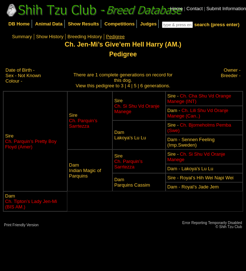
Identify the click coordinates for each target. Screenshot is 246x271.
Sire (30, 141)
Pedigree (115, 36)
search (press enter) (216, 24)
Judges (148, 24)
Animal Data (49, 24)
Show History (49, 36)
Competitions (119, 24)
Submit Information (226, 8)
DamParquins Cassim (132, 182)
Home (176, 8)
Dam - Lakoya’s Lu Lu (190, 168)
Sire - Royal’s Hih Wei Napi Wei (200, 177)
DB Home (19, 24)
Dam (31, 201)
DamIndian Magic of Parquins (85, 170)
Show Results (83, 24)
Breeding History (85, 36)
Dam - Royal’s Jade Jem (193, 187)
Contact (194, 8)
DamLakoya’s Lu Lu (130, 134)
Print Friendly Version (21, 225)
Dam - (198, 113)
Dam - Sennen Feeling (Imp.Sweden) (191, 142)
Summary (22, 36)
